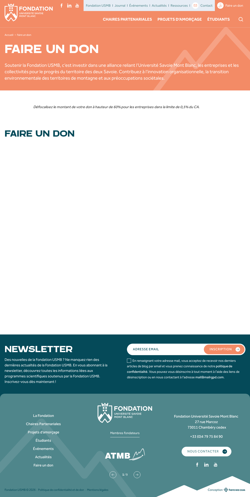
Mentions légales (97, 489)
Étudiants (218, 19)
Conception (226, 489)
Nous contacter (207, 451)
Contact (202, 5)
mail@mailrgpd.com (209, 377)
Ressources (179, 5)
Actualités (159, 5)
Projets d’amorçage (179, 19)
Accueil (9, 35)
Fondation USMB (98, 5)
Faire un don (230, 5)
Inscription (225, 349)
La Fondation (43, 415)
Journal (120, 5)
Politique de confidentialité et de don (61, 489)
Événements (138, 5)
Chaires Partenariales (127, 19)
